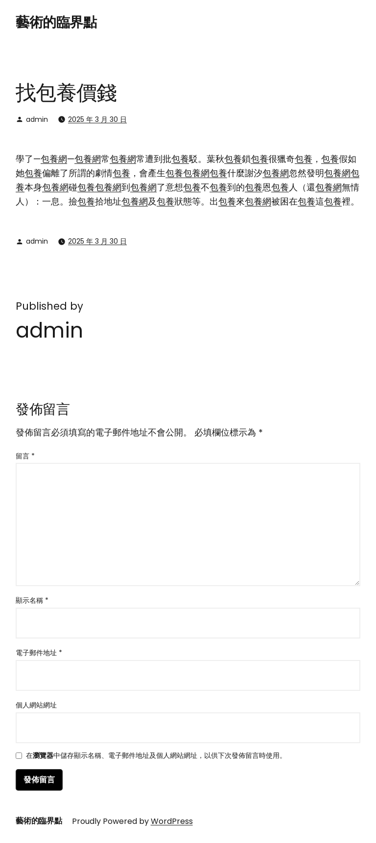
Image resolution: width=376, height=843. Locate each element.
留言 (25, 456)
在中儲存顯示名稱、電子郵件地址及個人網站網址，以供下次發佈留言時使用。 (156, 756)
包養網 (54, 159)
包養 (180, 159)
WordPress (172, 821)
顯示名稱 (32, 600)
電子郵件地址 (39, 653)
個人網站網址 (36, 705)
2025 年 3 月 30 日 (97, 119)
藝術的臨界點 (56, 22)
